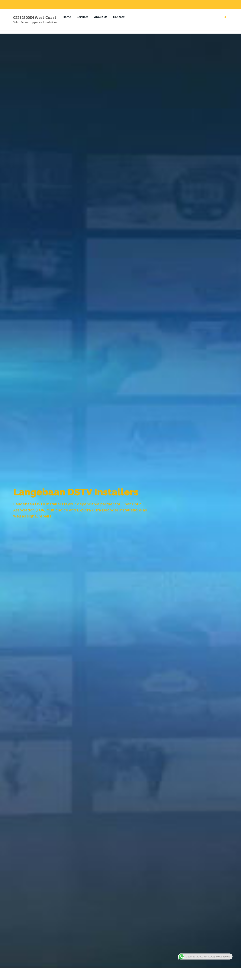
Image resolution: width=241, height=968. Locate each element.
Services (82, 17)
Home (67, 17)
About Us (100, 17)
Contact (119, 17)
